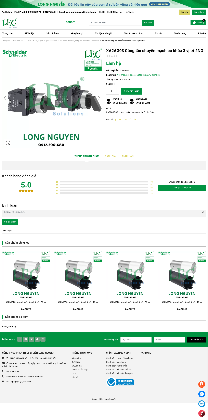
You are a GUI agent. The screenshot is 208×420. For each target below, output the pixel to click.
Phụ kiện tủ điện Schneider (46, 41)
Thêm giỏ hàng (131, 91)
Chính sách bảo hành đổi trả (118, 369)
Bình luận (127, 156)
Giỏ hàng (199, 22)
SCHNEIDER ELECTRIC (22, 41)
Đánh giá (110, 156)
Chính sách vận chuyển (116, 366)
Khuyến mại (77, 33)
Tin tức (158, 33)
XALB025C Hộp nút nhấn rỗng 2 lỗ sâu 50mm (182, 302)
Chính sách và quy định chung (119, 358)
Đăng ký (184, 12)
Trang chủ (7, 33)
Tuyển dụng (180, 33)
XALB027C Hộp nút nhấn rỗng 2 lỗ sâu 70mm (130, 302)
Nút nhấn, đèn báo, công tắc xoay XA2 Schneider (79, 41)
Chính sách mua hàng (116, 362)
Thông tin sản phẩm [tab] (87, 156)
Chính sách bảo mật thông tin (119, 373)
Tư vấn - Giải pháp (133, 33)
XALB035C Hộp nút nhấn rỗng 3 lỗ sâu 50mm (78, 302)
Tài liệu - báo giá (103, 33)
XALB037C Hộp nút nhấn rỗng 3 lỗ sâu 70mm (26, 302)
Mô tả (108, 108)
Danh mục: (111, 75)
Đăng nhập (199, 12)
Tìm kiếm (148, 23)
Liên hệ (202, 33)
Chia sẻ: (110, 119)
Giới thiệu (29, 33)
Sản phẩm (52, 33)
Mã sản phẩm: (112, 70)
